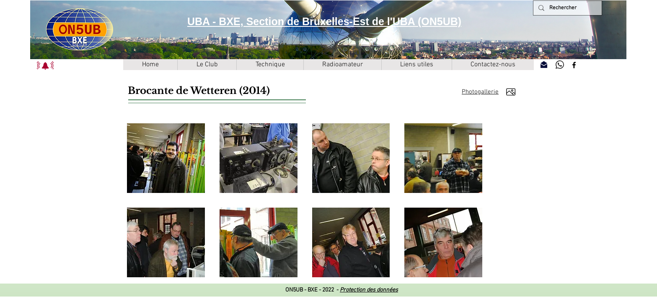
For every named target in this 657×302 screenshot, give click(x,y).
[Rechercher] (566, 8)
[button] (45, 65)
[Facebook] (574, 65)
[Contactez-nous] (544, 64)
